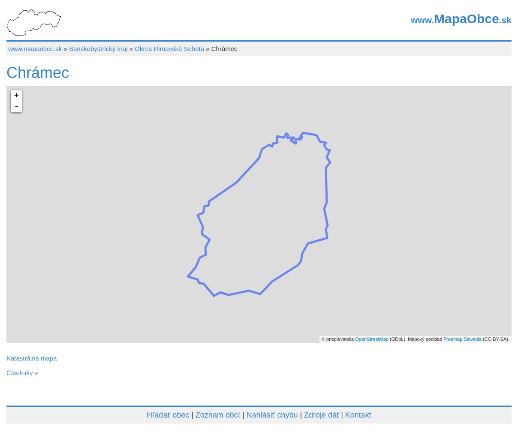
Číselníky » (22, 372)
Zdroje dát (321, 415)
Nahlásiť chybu (272, 415)
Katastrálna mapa (31, 358)
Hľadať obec (168, 415)
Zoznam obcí (218, 415)
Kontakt (358, 415)
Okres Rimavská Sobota (169, 48)
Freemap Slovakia (462, 339)
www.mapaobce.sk (35, 48)
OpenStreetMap (371, 339)
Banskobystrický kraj (98, 48)
